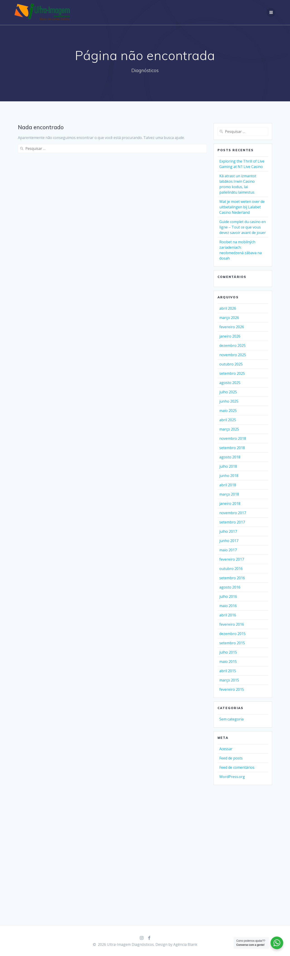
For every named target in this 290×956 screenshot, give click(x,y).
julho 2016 (228, 596)
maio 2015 (228, 661)
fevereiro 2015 (231, 689)
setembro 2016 (232, 577)
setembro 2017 (232, 522)
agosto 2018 (229, 457)
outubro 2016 (231, 568)
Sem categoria (231, 719)
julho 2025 (228, 391)
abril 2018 (227, 484)
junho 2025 (228, 401)
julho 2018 (228, 466)
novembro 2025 (232, 354)
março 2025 (229, 429)
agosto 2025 (229, 382)
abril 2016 (227, 615)
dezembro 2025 (232, 345)
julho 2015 (228, 652)
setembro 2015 (232, 642)
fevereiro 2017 (231, 559)
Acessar (225, 748)
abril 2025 (227, 419)
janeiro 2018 (229, 503)
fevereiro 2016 (231, 624)
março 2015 (229, 680)
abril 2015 (227, 670)
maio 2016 (228, 605)
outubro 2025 (231, 364)
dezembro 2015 (232, 633)
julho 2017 (228, 531)
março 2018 (229, 494)
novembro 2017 (232, 512)
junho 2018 (228, 475)
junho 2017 (228, 540)
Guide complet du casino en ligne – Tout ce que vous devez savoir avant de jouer (242, 227)
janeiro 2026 (229, 336)
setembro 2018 (232, 447)
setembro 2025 (232, 373)
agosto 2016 (229, 587)
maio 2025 (228, 410)
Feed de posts (231, 758)
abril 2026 (227, 308)
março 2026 (229, 317)
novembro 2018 (232, 438)
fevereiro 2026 (231, 326)
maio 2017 (228, 549)
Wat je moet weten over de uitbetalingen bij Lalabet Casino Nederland (242, 207)
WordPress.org (232, 776)
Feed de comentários (236, 767)
